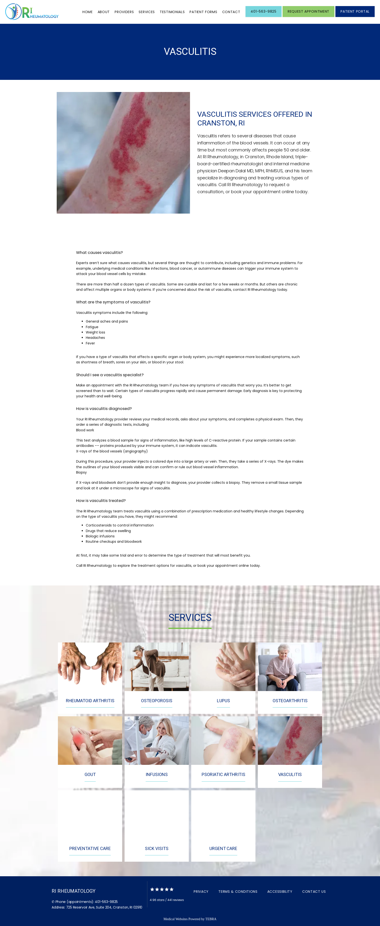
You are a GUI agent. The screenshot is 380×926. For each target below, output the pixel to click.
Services (147, 11)
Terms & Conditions (238, 891)
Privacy (201, 891)
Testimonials (172, 11)
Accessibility (280, 891)
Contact (231, 11)
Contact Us (314, 891)
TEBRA (210, 919)
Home (87, 11)
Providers (124, 11)
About (104, 11)
